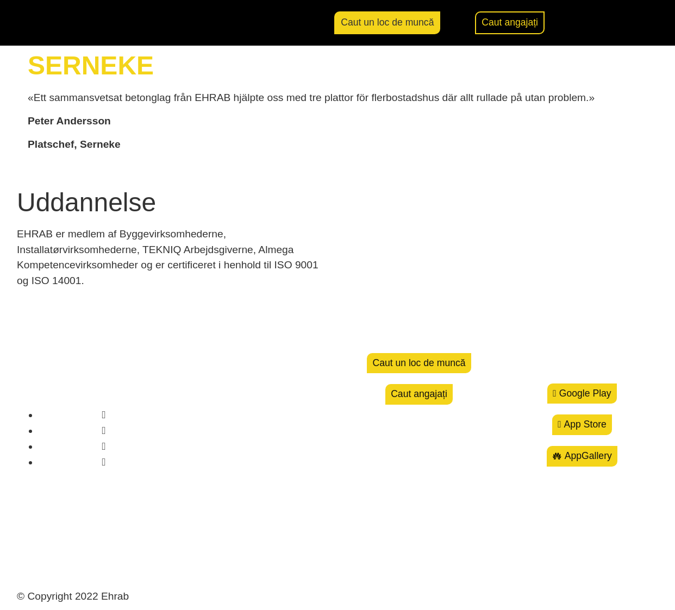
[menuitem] (634, 23)
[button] (592, 23)
